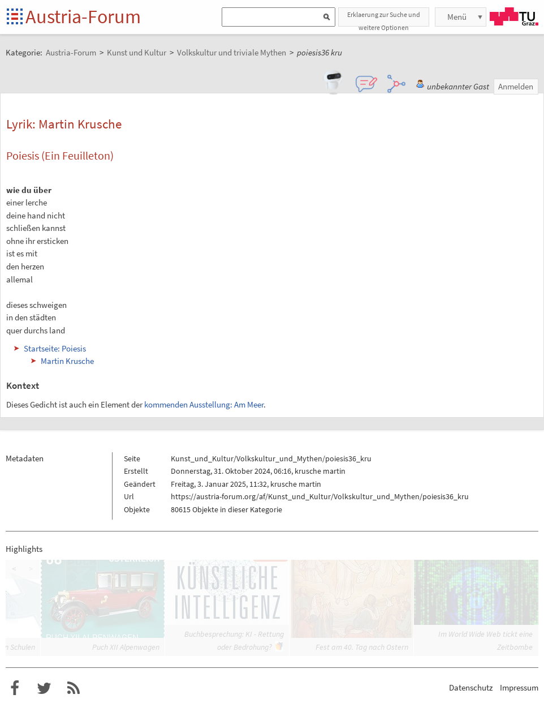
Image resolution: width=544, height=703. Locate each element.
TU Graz (514, 16)
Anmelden (515, 86)
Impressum (519, 687)
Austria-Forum (83, 16)
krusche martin (320, 471)
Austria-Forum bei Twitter (44, 688)
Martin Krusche (67, 360)
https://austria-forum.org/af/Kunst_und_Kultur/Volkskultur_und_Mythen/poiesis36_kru (320, 496)
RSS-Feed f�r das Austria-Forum (73, 688)
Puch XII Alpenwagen (125, 647)
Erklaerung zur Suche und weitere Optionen (383, 18)
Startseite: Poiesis (55, 348)
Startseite (15, 17)
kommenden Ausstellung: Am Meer (204, 404)
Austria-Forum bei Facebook (15, 688)
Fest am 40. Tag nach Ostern (362, 647)
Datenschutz (471, 687)
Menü (457, 16)
